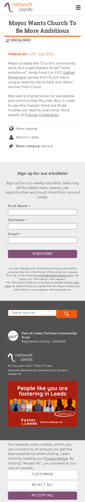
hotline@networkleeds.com (55, 275)
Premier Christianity (41, 115)
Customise (42, 474)
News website (23, 129)
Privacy (47, 366)
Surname (16, 220)
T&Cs (37, 366)
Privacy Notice (56, 459)
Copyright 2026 (21, 366)
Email (13, 234)
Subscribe (42, 254)
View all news (20, 40)
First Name (18, 206)
